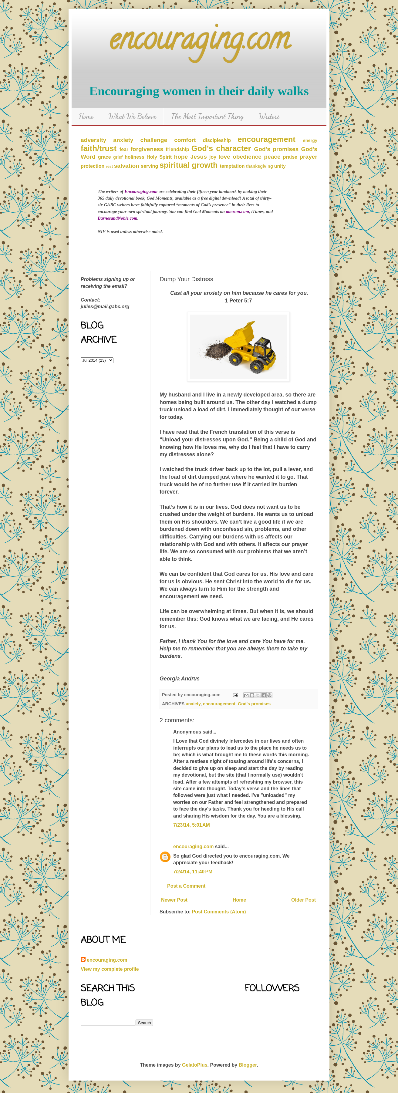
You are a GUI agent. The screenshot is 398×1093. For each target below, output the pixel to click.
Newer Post (174, 899)
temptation (232, 166)
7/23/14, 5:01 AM (191, 825)
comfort (185, 140)
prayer (308, 156)
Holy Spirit (159, 157)
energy (310, 140)
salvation (126, 166)
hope (181, 156)
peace (272, 156)
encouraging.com (199, 42)
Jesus (198, 156)
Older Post (303, 899)
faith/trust (98, 148)
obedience (247, 156)
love (224, 156)
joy (212, 157)
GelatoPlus (194, 1065)
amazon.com (237, 211)
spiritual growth (189, 165)
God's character (221, 148)
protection (92, 166)
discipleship (217, 140)
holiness (134, 157)
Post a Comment (186, 886)
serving (149, 166)
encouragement (266, 139)
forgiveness (146, 149)
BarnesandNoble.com (117, 218)
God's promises (276, 149)
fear (124, 149)
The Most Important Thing (207, 116)
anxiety (123, 140)
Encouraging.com (140, 191)
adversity (93, 140)
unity (280, 166)
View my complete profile (110, 969)
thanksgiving (259, 166)
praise (290, 157)
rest (109, 166)
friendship (177, 149)
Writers (269, 116)
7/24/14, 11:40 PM (192, 871)
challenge (153, 140)
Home (86, 116)
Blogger (248, 1065)
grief (118, 157)
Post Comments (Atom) (219, 911)
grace (104, 157)
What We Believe (132, 116)
